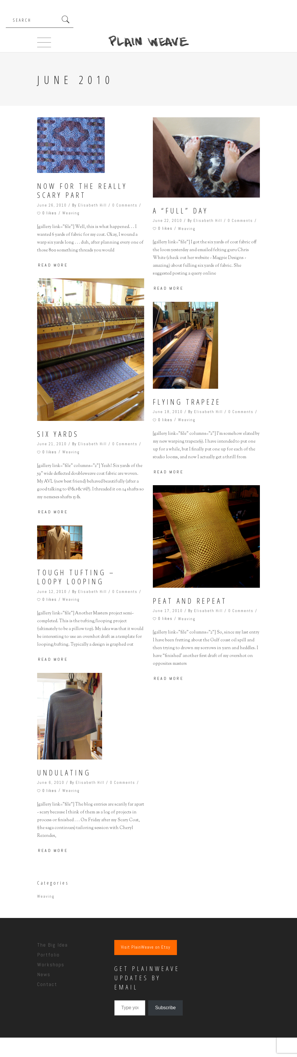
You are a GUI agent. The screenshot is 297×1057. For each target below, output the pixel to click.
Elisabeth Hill (92, 205)
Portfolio (48, 954)
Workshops (50, 964)
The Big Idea (52, 944)
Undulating (64, 772)
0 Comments (124, 205)
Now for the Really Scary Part (82, 191)
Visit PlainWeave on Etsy (145, 947)
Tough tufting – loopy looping (76, 577)
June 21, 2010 (52, 443)
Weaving (71, 213)
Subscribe (165, 1007)
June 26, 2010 (52, 205)
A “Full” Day (180, 210)
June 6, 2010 (50, 782)
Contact (47, 984)
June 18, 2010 (168, 411)
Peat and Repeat (190, 600)
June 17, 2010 (168, 610)
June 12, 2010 (52, 591)
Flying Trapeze (187, 401)
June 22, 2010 (167, 220)
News (43, 974)
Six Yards (58, 434)
